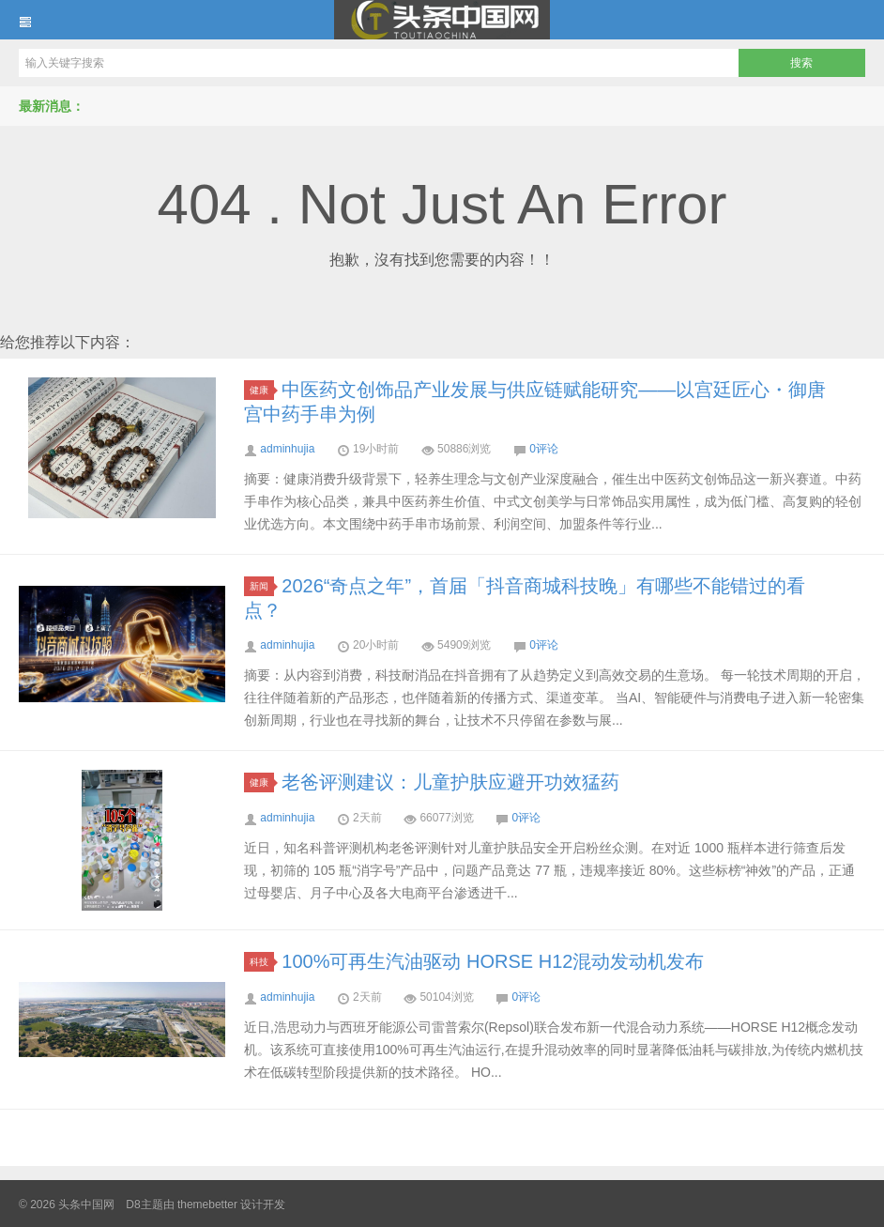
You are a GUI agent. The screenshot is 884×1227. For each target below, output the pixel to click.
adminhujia (287, 448)
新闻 (262, 586)
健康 (262, 390)
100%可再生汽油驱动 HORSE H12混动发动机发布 (493, 961)
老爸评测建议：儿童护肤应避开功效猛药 (450, 782)
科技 (262, 962)
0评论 (543, 448)
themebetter (207, 1204)
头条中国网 (442, 19)
